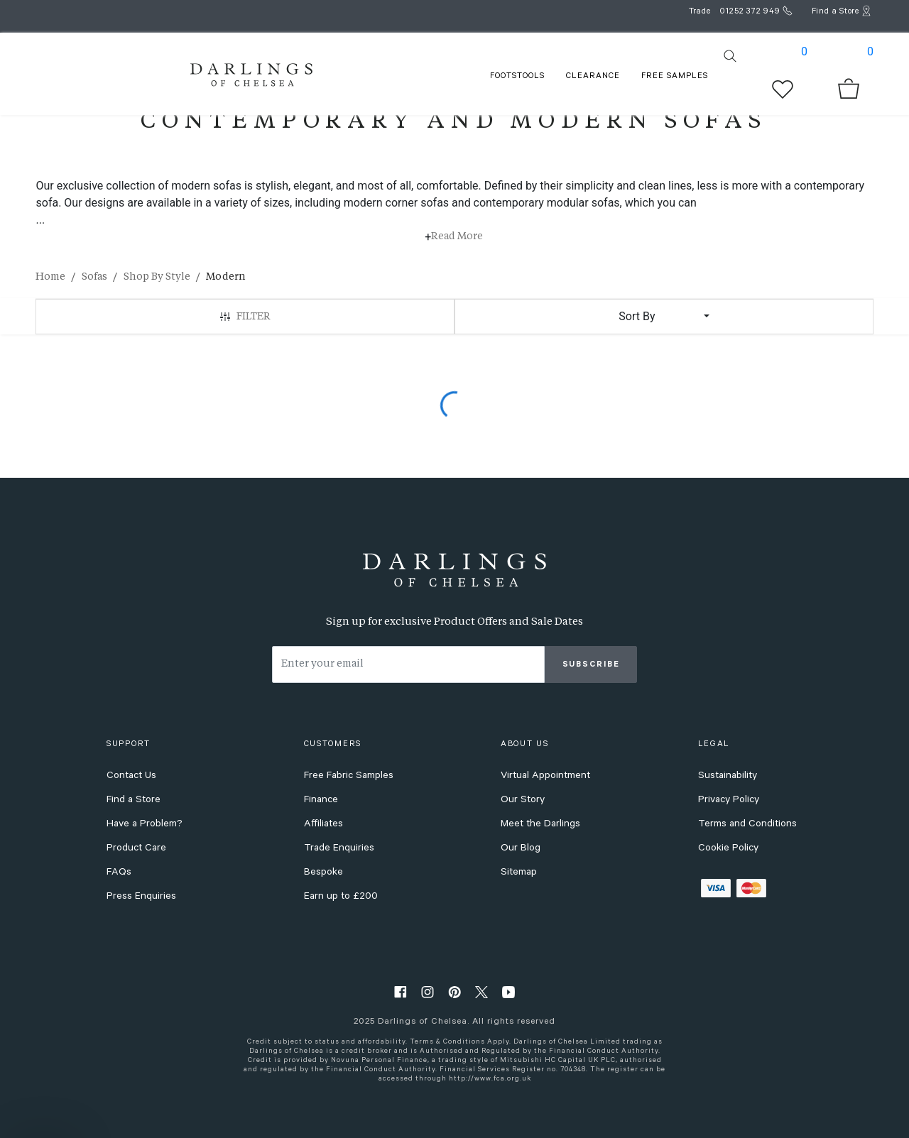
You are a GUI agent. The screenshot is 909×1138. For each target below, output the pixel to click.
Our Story (523, 800)
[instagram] (427, 991)
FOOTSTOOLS (517, 77)
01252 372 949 (750, 12)
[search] (730, 56)
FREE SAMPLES (674, 77)
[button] (44, 1120)
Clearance (593, 77)
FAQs (119, 873)
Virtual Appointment (545, 776)
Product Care (136, 849)
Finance (321, 800)
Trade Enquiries (339, 849)
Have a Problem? (145, 825)
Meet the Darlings (540, 825)
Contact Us (131, 776)
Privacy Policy (728, 800)
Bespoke (323, 873)
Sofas (94, 277)
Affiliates (323, 825)
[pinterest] (454, 991)
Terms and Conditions (747, 825)
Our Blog (520, 849)
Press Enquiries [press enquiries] (141, 897)
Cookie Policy (728, 849)
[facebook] (400, 991)
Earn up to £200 (341, 897)
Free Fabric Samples (348, 776)
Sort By (637, 316)
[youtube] (508, 991)
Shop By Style (157, 277)
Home (50, 277)
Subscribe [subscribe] (591, 665)
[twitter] (481, 991)
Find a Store (133, 800)
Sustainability (727, 776)
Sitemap (519, 873)
